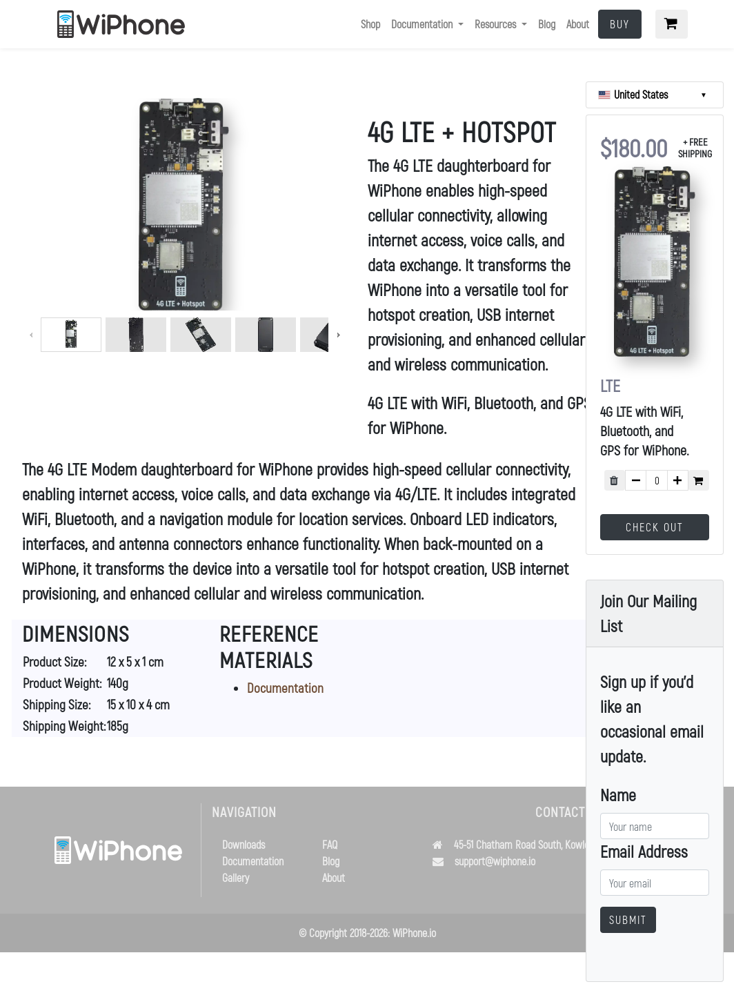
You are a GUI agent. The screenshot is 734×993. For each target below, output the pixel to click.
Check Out (655, 526)
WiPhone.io (414, 932)
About (577, 23)
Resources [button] (497, 23)
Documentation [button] (423, 23)
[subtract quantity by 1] (635, 480)
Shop (370, 23)
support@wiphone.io (495, 860)
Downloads (243, 844)
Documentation (285, 688)
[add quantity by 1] (677, 480)
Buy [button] (620, 23)
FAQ (329, 844)
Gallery (235, 877)
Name (618, 795)
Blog (546, 23)
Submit (628, 919)
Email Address (644, 851)
